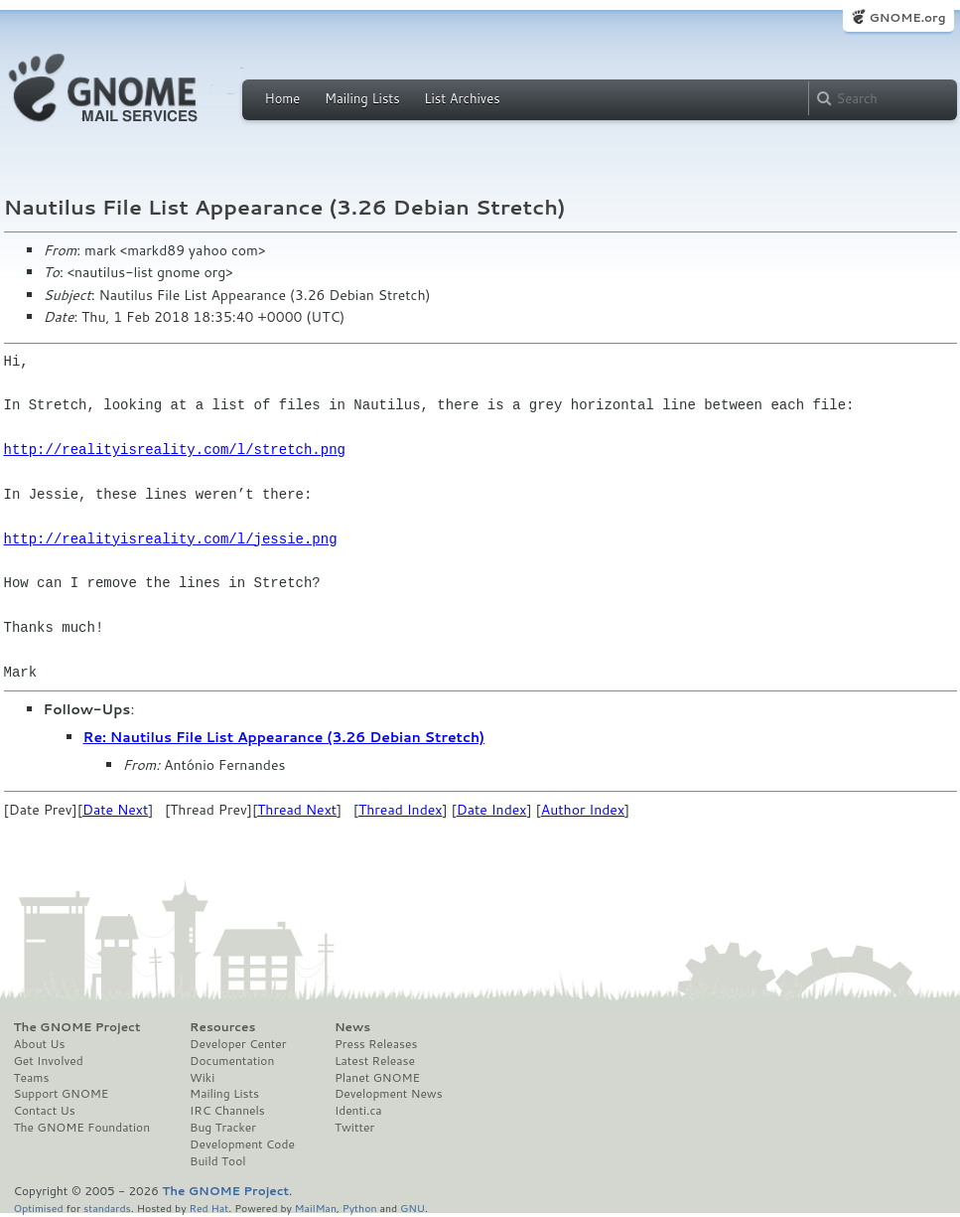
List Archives (461, 98)
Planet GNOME (377, 1078)
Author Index (582, 810)
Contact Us (44, 1111)
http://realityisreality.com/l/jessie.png (171, 539)
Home (283, 98)
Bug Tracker (223, 1128)
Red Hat (208, 1207)
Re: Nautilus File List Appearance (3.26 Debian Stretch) (284, 737)
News (352, 1027)
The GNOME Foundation (82, 1128)
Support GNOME (61, 1094)
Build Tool (217, 1161)
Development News (389, 1094)
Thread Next (297, 810)
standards (107, 1207)
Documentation (232, 1061)
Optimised (39, 1207)
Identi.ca (358, 1111)
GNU (412, 1207)
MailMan (316, 1207)
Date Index (492, 810)
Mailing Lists (362, 98)
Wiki (202, 1078)
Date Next (115, 810)
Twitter (354, 1128)
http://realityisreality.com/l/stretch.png (174, 449)
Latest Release (375, 1061)
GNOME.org (907, 17)
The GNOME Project (77, 1027)
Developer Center (238, 1044)
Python (360, 1207)
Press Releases (376, 1044)
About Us (40, 1044)
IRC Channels (227, 1111)
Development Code (242, 1144)
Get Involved (48, 1061)
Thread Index (400, 810)
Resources (222, 1027)
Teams (32, 1078)
